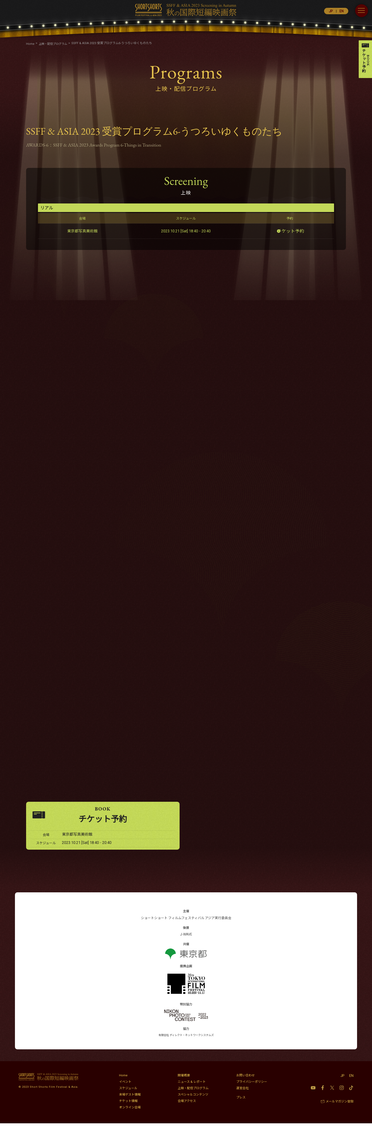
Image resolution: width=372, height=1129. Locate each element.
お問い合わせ (245, 1081)
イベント (125, 1087)
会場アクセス (187, 1106)
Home (123, 1081)
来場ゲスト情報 (130, 1100)
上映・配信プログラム (193, 1094)
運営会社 (242, 1094)
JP (331, 11)
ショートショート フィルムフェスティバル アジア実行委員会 (186, 924)
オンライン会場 (130, 1113)
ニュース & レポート (192, 1087)
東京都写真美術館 (82, 231)
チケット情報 (128, 1106)
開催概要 (184, 1081)
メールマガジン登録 (339, 1107)
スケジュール (128, 1094)
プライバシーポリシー (251, 1087)
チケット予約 (292, 231)
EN (341, 11)
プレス (241, 1103)
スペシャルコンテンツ (193, 1100)
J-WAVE (186, 940)
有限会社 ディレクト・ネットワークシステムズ (186, 1040)
